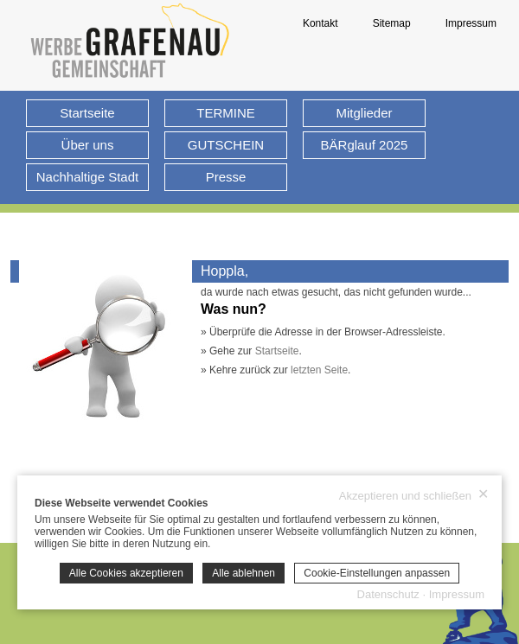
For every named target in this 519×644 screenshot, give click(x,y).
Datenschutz (388, 594)
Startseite (87, 112)
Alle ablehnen (243, 573)
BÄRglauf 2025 (364, 144)
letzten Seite (319, 370)
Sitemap (392, 23)
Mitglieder (364, 112)
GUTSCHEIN (226, 144)
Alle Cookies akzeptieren (126, 573)
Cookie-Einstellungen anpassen (377, 573)
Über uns (87, 144)
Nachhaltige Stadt (87, 176)
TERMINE (225, 112)
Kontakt (320, 23)
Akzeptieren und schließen (414, 495)
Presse (226, 176)
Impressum (471, 23)
